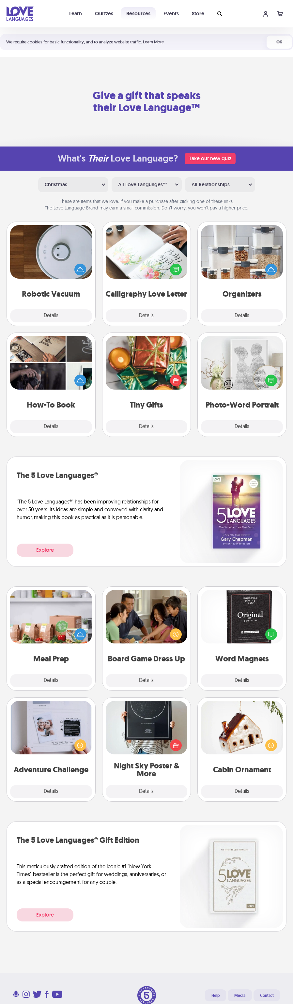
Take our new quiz (210, 158)
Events (171, 13)
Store (198, 13)
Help (215, 995)
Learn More (153, 42)
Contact (267, 995)
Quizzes (104, 13)
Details (51, 315)
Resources (138, 13)
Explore (45, 550)
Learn (75, 13)
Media (239, 995)
